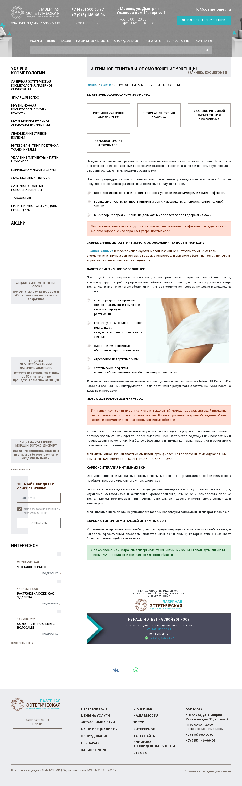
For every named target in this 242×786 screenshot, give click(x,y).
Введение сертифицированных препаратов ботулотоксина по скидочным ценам (36, 454)
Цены (51, 41)
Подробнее (50, 573)
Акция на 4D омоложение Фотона (36, 285)
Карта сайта (144, 736)
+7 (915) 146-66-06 (88, 15)
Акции (65, 41)
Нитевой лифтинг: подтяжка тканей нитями (35, 147)
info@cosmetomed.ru (211, 9)
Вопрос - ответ (178, 41)
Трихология (21, 198)
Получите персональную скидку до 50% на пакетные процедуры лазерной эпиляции (36, 376)
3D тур (138, 722)
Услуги (36, 41)
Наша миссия (145, 715)
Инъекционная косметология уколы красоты (29, 109)
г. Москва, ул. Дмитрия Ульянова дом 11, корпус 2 (141, 10)
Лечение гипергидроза (30, 177)
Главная (92, 85)
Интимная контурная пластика (159, 114)
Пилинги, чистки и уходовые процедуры (35, 208)
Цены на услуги (94, 715)
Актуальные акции (97, 722)
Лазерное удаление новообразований (27, 187)
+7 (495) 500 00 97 (87, 9)
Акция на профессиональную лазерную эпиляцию (36, 364)
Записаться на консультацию (204, 20)
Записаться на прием (38, 722)
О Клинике (142, 709)
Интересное (143, 729)
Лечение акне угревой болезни (29, 135)
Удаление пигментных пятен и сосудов (35, 159)
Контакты (204, 41)
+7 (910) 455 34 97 (161, 637)
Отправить (39, 523)
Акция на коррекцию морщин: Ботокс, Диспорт (36, 444)
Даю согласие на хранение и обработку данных (42, 510)
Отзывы (140, 752)
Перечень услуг (94, 709)
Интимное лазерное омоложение (108, 114)
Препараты (152, 41)
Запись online (93, 750)
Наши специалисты (92, 41)
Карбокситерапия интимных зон (108, 142)
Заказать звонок (85, 23)
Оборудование (126, 41)
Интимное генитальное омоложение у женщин (30, 123)
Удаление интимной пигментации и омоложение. (209, 115)
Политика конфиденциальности (153, 744)
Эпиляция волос (25, 97)
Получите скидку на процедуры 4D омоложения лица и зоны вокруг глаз (36, 295)
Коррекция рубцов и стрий (33, 169)
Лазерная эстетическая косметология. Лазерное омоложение (31, 85)
